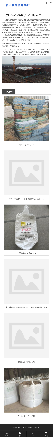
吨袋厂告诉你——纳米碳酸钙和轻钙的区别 (26, 199)
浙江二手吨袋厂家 (26, 145)
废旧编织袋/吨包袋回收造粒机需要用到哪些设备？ (26, 307)
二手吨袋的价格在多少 (26, 253)
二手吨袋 (39, 25)
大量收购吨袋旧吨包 (26, 362)
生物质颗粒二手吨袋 (26, 416)
